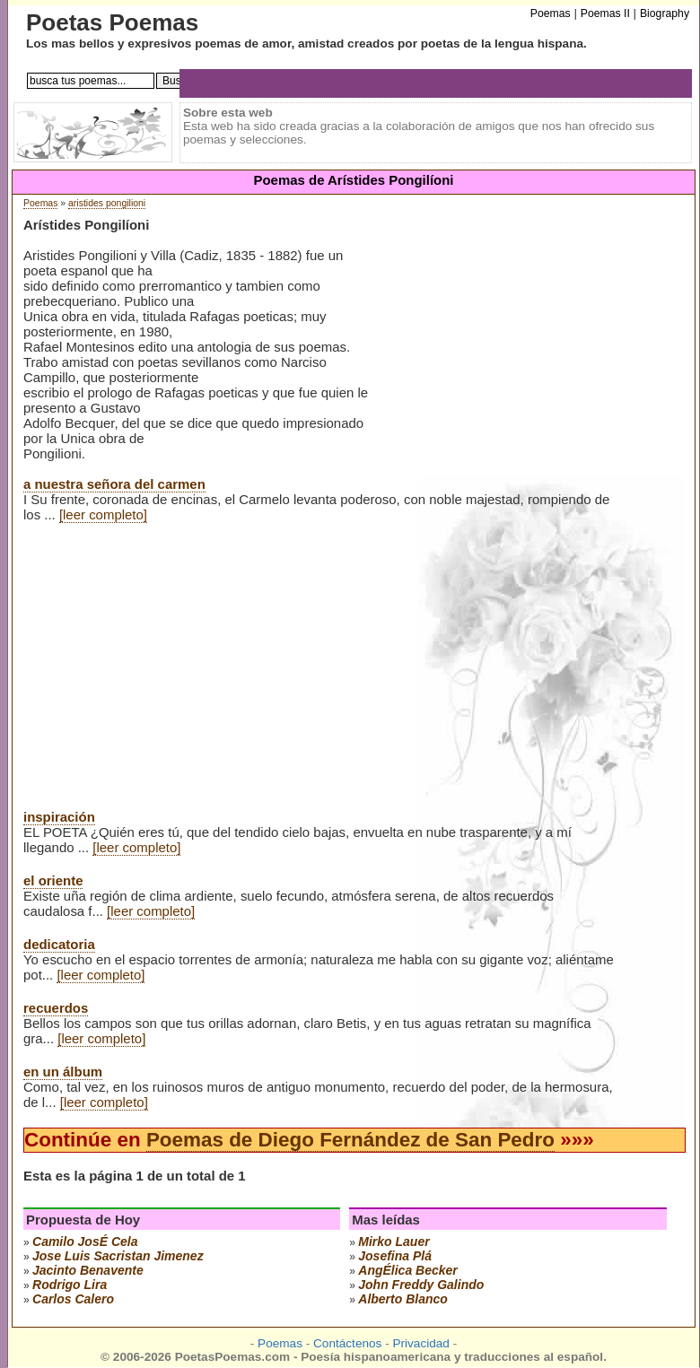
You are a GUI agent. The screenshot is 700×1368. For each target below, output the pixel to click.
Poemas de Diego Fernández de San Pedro (350, 1139)
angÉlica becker (408, 1270)
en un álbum (62, 1071)
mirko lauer (393, 1241)
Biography (664, 13)
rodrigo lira (69, 1284)
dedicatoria (59, 944)
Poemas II (605, 13)
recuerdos (55, 1007)
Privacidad (420, 1343)
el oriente (53, 880)
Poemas (40, 203)
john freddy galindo (421, 1284)
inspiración (59, 816)
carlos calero (73, 1299)
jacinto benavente (88, 1270)
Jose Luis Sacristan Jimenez (118, 1256)
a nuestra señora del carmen (114, 484)
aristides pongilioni (106, 203)
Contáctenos (347, 1343)
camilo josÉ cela (85, 1241)
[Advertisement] (527, 344)
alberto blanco (403, 1299)
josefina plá (395, 1256)
